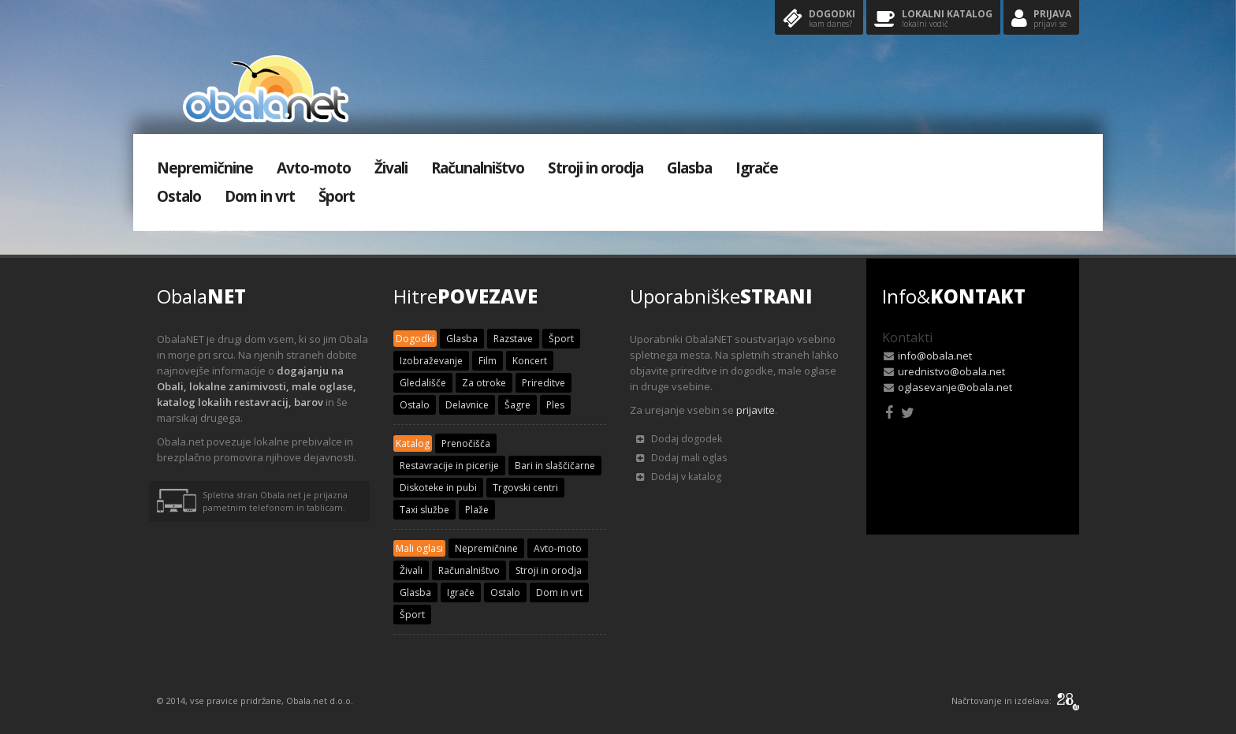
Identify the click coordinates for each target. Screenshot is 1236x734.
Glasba (689, 168)
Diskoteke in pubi (438, 487)
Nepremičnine (205, 168)
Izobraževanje (431, 360)
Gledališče (423, 382)
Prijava (1041, 19)
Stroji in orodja (595, 168)
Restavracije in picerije (449, 465)
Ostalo (179, 196)
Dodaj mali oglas (681, 457)
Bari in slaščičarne (555, 465)
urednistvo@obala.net (951, 371)
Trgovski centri (525, 487)
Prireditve (543, 382)
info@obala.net (935, 355)
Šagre (517, 405)
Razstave (513, 338)
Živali (391, 168)
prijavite (755, 410)
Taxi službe (424, 509)
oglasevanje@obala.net (955, 387)
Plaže (477, 509)
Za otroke (484, 382)
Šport (336, 196)
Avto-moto (314, 168)
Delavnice (467, 405)
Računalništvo (477, 168)
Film (487, 360)
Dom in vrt (260, 196)
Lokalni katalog (933, 19)
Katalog (413, 443)
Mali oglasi (419, 548)
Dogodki (819, 19)
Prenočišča (465, 443)
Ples (555, 405)
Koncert (529, 360)
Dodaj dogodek (679, 438)
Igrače (756, 168)
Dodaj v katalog (678, 476)
